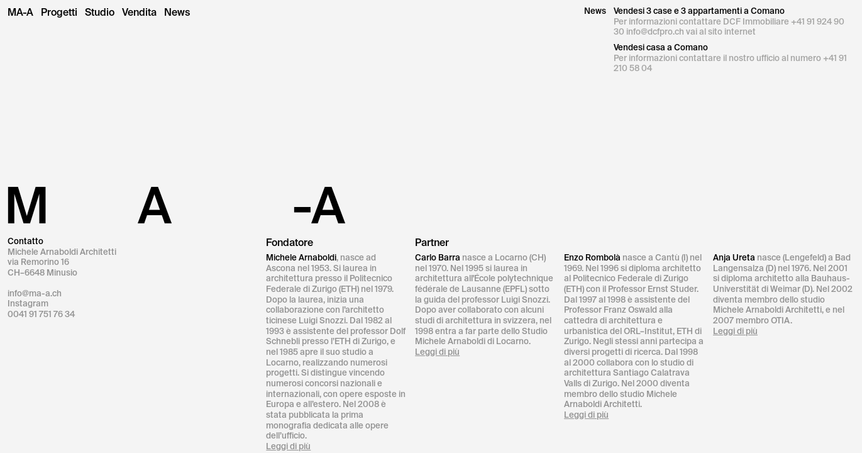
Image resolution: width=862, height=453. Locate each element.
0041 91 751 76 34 (41, 314)
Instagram (28, 303)
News (177, 13)
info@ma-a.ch (35, 293)
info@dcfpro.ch (655, 31)
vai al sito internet (721, 31)
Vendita (139, 13)
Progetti (59, 13)
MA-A (20, 13)
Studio (99, 13)
